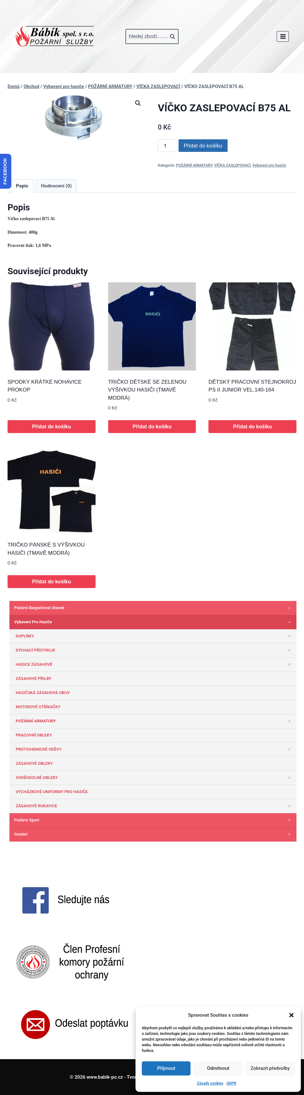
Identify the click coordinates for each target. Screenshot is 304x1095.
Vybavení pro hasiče (269, 165)
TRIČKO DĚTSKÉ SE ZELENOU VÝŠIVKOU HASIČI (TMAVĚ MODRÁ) (147, 390)
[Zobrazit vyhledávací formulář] (151, 36)
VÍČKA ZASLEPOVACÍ (232, 165)
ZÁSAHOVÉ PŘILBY (34, 678)
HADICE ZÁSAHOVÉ (154, 664)
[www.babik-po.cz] (54, 36)
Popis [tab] (22, 186)
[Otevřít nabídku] (283, 36)
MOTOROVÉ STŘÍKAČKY (38, 706)
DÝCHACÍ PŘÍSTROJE (154, 650)
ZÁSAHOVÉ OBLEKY (34, 763)
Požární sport (153, 820)
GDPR (231, 1083)
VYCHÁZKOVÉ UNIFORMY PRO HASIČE (52, 791)
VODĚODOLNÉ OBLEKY (154, 777)
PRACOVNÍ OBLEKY (34, 735)
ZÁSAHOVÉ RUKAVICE (154, 806)
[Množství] (167, 145)
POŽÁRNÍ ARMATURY (194, 165)
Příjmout (166, 1068)
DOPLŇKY (154, 636)
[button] (291, 1015)
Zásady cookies (210, 1083)
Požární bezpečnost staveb (153, 608)
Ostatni (153, 834)
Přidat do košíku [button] (51, 426)
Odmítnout (218, 1068)
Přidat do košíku (203, 145)
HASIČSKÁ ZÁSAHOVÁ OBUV (43, 692)
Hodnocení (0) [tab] (56, 186)
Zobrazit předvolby (270, 1068)
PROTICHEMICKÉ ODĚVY (154, 749)
